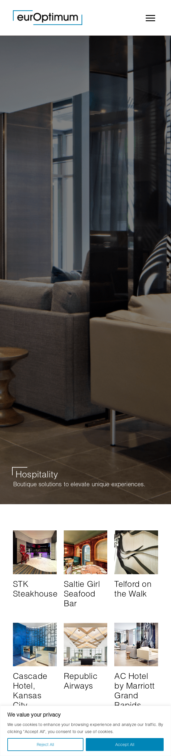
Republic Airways (81, 680)
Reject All (45, 744)
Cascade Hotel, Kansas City (30, 690)
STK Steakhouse (35, 588)
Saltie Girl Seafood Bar (82, 593)
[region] (85, 731)
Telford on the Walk (133, 588)
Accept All (124, 744)
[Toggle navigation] (150, 17)
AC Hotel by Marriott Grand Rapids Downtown (134, 695)
